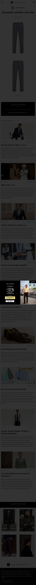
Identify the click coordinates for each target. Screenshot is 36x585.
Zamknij (32, 281)
